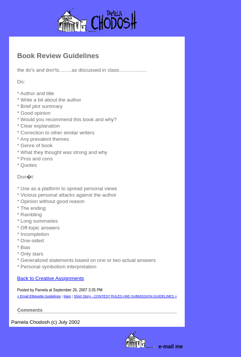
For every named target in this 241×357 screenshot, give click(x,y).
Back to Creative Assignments (50, 278)
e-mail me (171, 346)
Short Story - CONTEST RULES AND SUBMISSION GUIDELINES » (125, 296)
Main (67, 296)
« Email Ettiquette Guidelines (39, 296)
